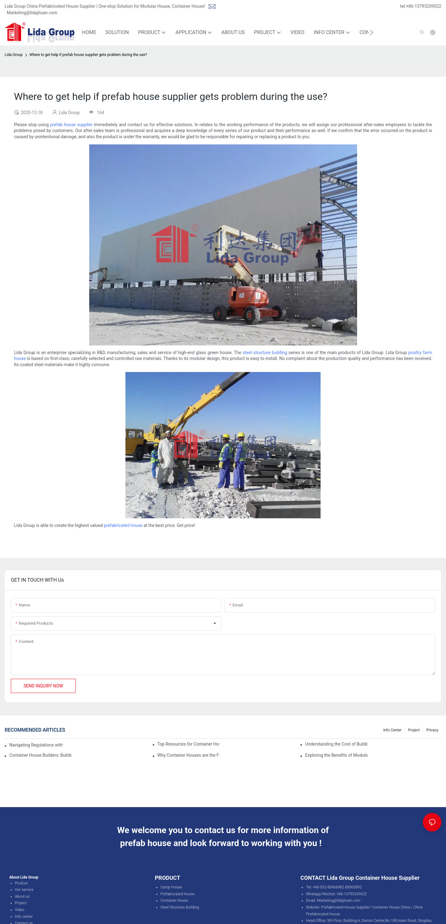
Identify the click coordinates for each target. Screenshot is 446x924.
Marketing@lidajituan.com (32, 12)
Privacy (432, 730)
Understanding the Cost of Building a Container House (336, 744)
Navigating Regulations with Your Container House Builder (36, 744)
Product (21, 883)
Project (414, 730)
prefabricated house (123, 525)
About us (22, 896)
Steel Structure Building (179, 907)
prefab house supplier (71, 124)
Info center (24, 916)
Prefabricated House (177, 894)
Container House (174, 900)
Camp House (171, 887)
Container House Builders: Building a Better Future (40, 755)
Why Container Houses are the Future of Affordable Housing (188, 755)
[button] (371, 32)
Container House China (391, 907)
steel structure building (265, 352)
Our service (24, 890)
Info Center (392, 730)
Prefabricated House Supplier (345, 907)
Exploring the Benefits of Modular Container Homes (336, 755)
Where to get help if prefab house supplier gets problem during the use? (88, 55)
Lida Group (14, 55)
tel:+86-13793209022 (420, 6)
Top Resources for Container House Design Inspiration (188, 744)
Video (19, 910)
